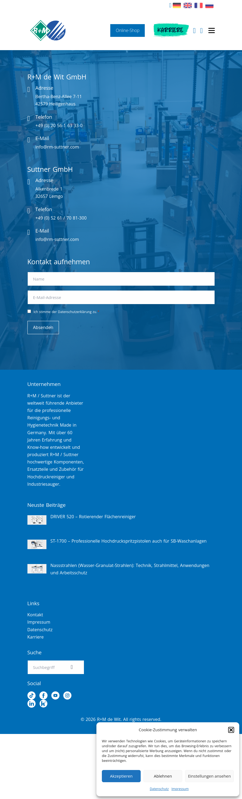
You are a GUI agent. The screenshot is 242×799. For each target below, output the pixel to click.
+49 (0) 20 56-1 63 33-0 (59, 125)
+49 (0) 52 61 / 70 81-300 (61, 218)
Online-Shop (127, 30)
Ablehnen (163, 776)
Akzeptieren (121, 776)
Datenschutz (159, 789)
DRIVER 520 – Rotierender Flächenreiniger (93, 517)
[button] (231, 730)
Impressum (179, 789)
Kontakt (35, 615)
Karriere (170, 30)
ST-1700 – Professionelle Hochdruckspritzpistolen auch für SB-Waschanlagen (129, 541)
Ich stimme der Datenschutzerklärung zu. (66, 312)
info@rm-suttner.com (57, 147)
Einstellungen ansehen (209, 776)
